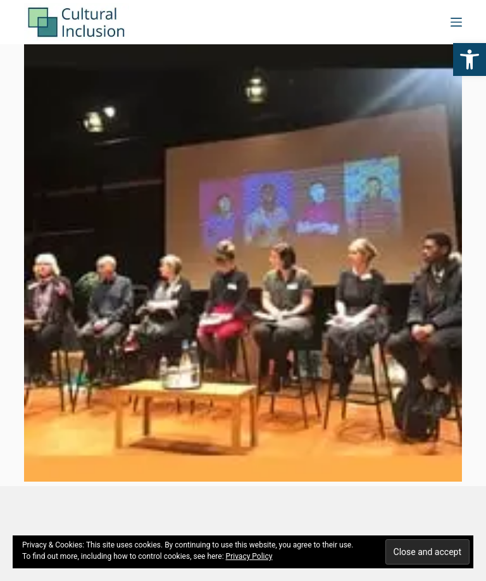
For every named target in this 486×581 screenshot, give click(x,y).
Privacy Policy (249, 556)
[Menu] (456, 22)
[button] (469, 59)
